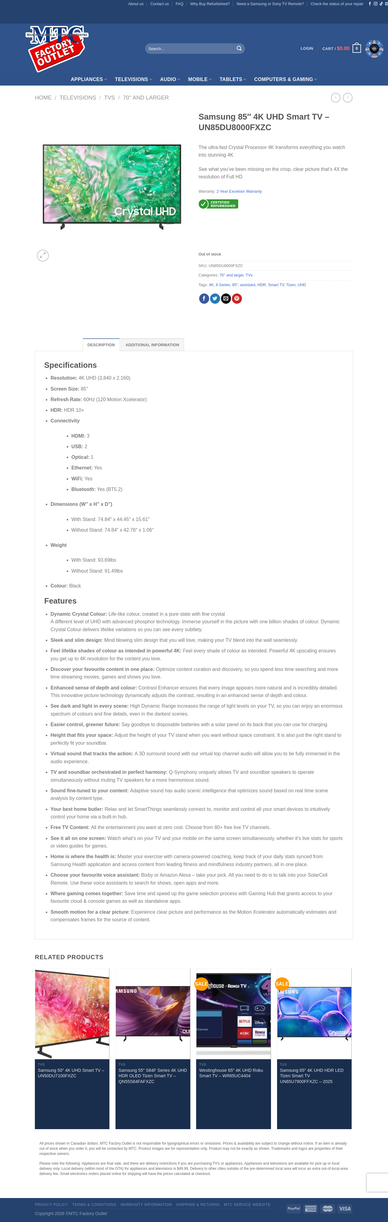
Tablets (232, 79)
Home (43, 97)
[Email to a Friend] (226, 298)
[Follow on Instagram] (375, 4)
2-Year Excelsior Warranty (239, 191)
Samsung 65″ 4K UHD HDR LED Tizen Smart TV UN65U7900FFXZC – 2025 (312, 1076)
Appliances (89, 79)
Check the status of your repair (337, 4)
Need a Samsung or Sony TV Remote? (270, 4)
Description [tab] (101, 345)
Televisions (133, 79)
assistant (248, 285)
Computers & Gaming (285, 79)
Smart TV (276, 285)
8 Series (223, 285)
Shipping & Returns (198, 1205)
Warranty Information (146, 1205)
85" (235, 285)
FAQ (180, 4)
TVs (109, 97)
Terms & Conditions (94, 1205)
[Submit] (239, 48)
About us (136, 4)
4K (211, 285)
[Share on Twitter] (215, 298)
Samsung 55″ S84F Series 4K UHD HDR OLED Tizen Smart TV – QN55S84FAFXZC (153, 1076)
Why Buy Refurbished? (210, 4)
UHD (302, 285)
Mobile (200, 79)
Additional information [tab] (152, 345)
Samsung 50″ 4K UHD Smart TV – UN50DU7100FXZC (71, 1073)
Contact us (159, 4)
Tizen (291, 285)
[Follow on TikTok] (381, 4)
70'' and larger (146, 97)
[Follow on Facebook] (370, 4)
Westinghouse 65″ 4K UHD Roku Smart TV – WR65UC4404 (231, 1073)
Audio (170, 79)
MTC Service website (247, 1205)
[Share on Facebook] (204, 298)
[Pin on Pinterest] (237, 298)
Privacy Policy (51, 1205)
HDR (262, 285)
